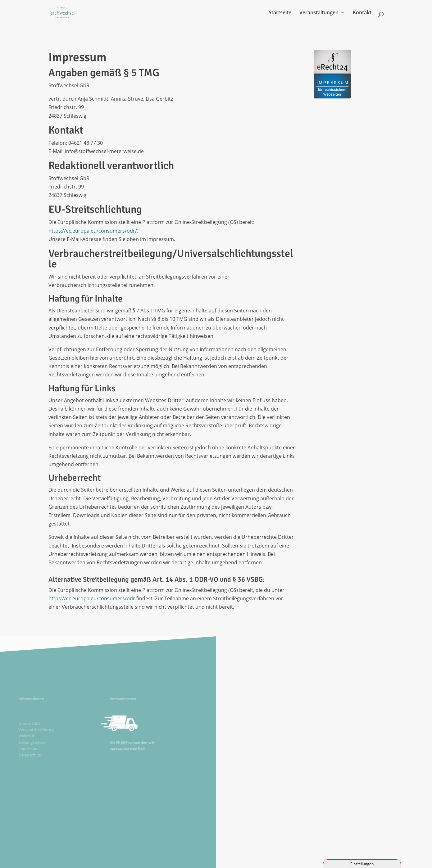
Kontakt (362, 13)
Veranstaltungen (319, 13)
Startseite (280, 13)
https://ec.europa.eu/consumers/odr (91, 598)
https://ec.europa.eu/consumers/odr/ (92, 230)
